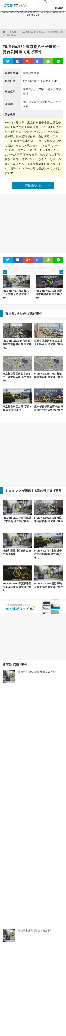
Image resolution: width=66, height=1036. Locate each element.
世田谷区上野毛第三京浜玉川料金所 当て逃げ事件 (48, 342)
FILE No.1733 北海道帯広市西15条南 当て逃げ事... (48, 554)
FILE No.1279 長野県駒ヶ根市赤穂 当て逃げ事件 (48, 585)
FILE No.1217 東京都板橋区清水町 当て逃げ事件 (48, 375)
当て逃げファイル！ (15, 5)
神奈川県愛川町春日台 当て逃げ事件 (17, 552)
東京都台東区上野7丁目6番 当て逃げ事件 (17, 408)
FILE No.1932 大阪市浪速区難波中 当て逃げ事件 (48, 519)
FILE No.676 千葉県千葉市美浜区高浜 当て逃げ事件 (17, 587)
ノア (18, 490)
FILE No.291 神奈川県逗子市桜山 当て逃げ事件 (17, 519)
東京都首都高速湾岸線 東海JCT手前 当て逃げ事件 (48, 408)
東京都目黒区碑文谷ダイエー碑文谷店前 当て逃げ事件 (17, 377)
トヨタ (10, 490)
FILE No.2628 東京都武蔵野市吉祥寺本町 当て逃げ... (17, 344)
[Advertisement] (33, 223)
